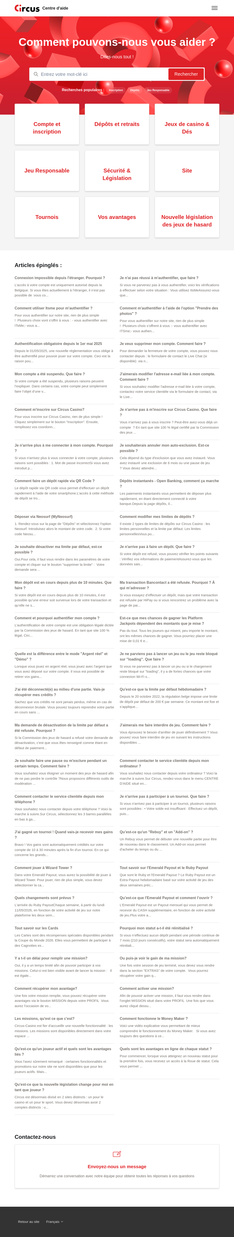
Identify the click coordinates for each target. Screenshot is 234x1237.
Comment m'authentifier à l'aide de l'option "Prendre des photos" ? (169, 311)
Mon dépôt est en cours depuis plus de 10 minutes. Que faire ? (63, 585)
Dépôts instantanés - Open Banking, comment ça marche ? (169, 483)
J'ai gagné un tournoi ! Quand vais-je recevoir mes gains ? (64, 834)
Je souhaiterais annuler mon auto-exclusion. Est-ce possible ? (164, 448)
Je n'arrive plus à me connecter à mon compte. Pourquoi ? (64, 448)
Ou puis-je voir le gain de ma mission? (153, 958)
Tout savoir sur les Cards (36, 928)
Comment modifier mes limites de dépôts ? (157, 517)
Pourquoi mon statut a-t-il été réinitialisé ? (156, 928)
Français (55, 1222)
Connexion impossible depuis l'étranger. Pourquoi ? (60, 278)
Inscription (116, 90)
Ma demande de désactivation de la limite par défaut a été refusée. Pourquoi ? (61, 728)
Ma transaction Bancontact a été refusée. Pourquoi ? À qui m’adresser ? (167, 585)
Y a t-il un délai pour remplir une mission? (51, 958)
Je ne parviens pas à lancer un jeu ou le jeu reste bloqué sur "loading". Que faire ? (169, 656)
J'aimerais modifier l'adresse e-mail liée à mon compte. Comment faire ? (167, 376)
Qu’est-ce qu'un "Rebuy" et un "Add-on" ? (156, 832)
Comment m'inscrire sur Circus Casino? (49, 409)
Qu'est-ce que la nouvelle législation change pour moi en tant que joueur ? (64, 1087)
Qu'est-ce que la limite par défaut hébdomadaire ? (163, 689)
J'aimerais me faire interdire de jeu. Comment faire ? (165, 725)
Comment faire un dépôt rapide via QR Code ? (55, 481)
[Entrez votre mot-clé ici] (117, 74)
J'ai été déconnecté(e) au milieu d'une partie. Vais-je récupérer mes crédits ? (60, 692)
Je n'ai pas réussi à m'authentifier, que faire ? (159, 278)
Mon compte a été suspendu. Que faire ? (50, 374)
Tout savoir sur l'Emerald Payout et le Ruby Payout (164, 868)
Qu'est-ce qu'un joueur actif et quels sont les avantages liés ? (63, 1051)
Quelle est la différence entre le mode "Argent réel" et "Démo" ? (61, 656)
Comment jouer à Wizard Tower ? (43, 868)
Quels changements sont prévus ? (44, 898)
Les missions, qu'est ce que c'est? (44, 1019)
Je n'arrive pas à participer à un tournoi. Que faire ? (164, 796)
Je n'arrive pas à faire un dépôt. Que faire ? (157, 547)
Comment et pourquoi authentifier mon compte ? (57, 618)
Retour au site (28, 1222)
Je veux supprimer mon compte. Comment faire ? (163, 344)
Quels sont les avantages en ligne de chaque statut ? (166, 1049)
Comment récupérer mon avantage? (46, 988)
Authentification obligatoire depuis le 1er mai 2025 (58, 344)
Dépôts (135, 90)
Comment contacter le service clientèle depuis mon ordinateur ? (164, 763)
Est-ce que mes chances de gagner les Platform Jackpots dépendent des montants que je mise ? (162, 620)
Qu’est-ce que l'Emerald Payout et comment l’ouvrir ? (166, 898)
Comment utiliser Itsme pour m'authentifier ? (54, 308)
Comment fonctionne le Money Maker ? (154, 1019)
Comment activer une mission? (147, 988)
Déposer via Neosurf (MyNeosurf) (43, 517)
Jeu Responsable (158, 90)
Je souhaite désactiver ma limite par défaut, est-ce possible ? (58, 549)
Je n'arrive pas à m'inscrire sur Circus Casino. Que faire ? (168, 412)
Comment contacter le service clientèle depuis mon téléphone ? (59, 799)
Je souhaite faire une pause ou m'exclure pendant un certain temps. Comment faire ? (61, 763)
